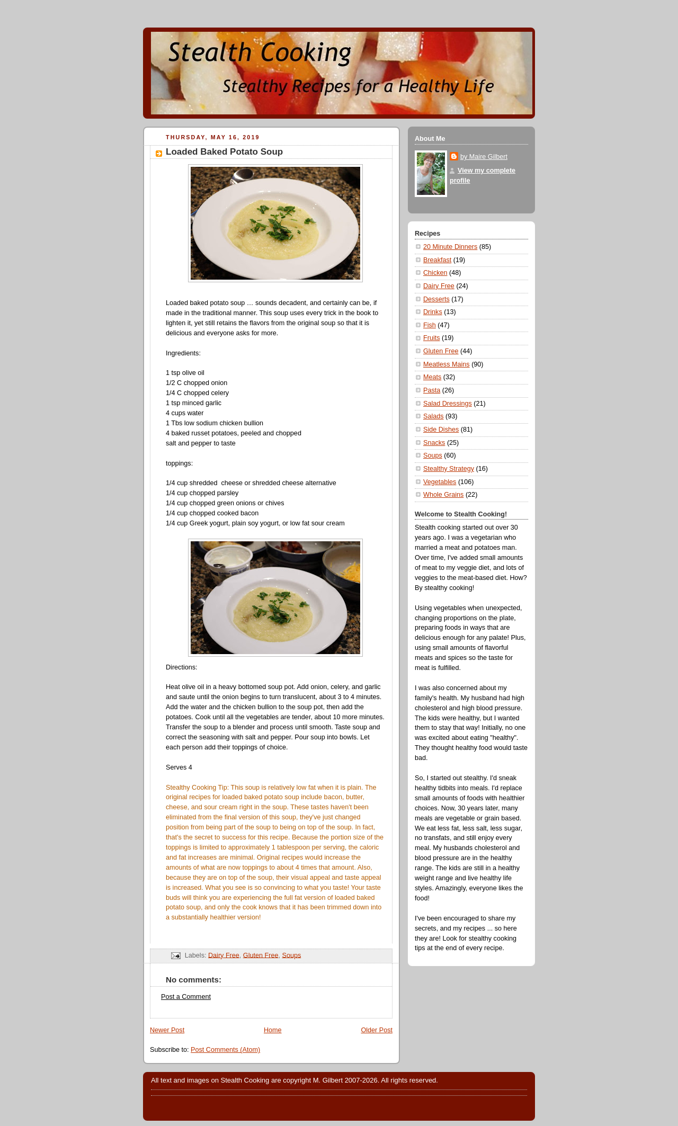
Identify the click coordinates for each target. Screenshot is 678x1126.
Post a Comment (186, 996)
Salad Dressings (447, 403)
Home (273, 1030)
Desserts (436, 299)
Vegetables (439, 482)
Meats (432, 377)
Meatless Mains (446, 364)
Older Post (376, 1030)
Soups (291, 955)
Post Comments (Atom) (225, 1049)
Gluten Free (261, 955)
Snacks (434, 442)
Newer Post (167, 1030)
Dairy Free (223, 955)
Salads (433, 416)
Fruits (431, 338)
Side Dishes (441, 429)
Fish (429, 325)
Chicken (435, 272)
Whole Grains (443, 494)
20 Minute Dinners (450, 247)
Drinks (432, 312)
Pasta (431, 390)
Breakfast (437, 260)
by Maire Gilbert (483, 156)
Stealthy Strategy (448, 468)
